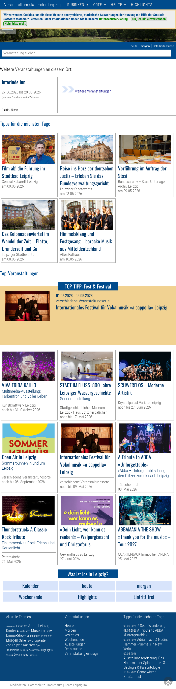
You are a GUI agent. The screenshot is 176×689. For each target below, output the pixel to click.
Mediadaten (18, 685)
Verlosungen (33, 635)
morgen (145, 46)
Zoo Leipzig (14, 645)
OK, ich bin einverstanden (149, 19)
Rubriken (75, 4)
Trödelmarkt (12, 650)
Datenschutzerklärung (113, 19)
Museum (38, 630)
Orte (97, 4)
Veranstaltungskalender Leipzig (32, 4)
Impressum (54, 685)
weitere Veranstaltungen (86, 91)
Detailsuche (73, 648)
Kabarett (29, 645)
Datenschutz (36, 685)
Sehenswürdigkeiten (33, 640)
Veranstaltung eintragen (82, 653)
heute (134, 46)
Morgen (12, 640)
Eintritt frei (21, 626)
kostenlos (72, 635)
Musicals (9, 655)
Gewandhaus (21, 654)
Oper (38, 645)
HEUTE (116, 4)
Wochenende (34, 650)
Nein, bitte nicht (15, 24)
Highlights (141, 4)
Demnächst (10, 626)
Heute (49, 631)
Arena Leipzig (38, 625)
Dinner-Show (16, 635)
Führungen (33, 655)
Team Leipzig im (76, 685)
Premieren (46, 635)
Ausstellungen (23, 631)
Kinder (11, 630)
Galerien (24, 650)
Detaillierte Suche (163, 46)
